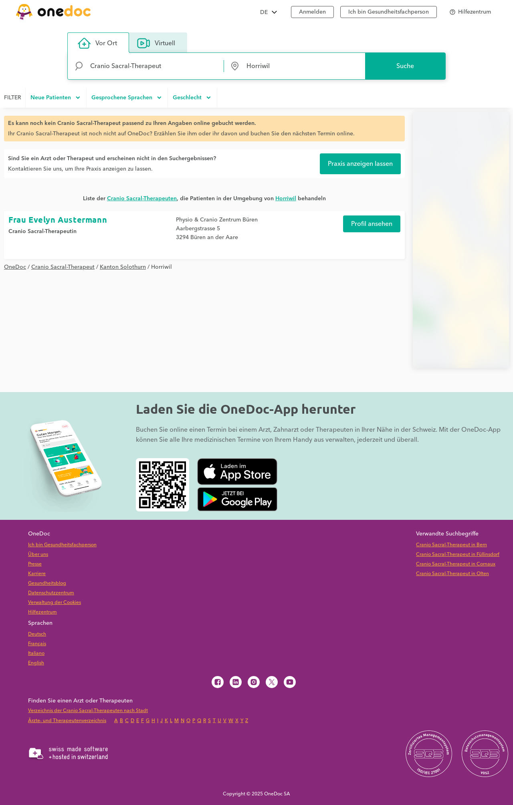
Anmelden (312, 12)
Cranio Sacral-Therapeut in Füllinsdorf (457, 554)
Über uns (38, 554)
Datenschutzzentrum (51, 593)
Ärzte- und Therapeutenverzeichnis (67, 720)
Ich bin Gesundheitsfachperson (388, 12)
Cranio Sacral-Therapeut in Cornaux (455, 564)
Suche (405, 66)
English (36, 663)
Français (37, 644)
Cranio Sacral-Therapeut (63, 267)
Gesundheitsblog (47, 583)
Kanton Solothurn (123, 267)
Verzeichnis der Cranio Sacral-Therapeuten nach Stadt (88, 710)
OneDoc (15, 267)
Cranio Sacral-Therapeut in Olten (452, 574)
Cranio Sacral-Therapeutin (42, 231)
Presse (35, 564)
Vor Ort (97, 43)
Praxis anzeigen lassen (360, 163)
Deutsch (37, 634)
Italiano (36, 653)
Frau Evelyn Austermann (57, 219)
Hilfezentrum (42, 612)
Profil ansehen (371, 223)
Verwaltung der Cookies (54, 602)
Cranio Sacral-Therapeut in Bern (451, 545)
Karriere (37, 574)
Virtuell (156, 43)
